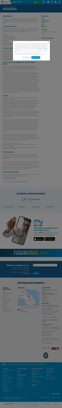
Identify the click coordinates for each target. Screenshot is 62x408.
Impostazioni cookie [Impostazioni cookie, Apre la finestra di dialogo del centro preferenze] (26, 57)
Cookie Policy (40, 48)
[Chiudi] (48, 42)
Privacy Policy (46, 48)
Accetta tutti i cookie (35, 57)
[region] (31, 51)
